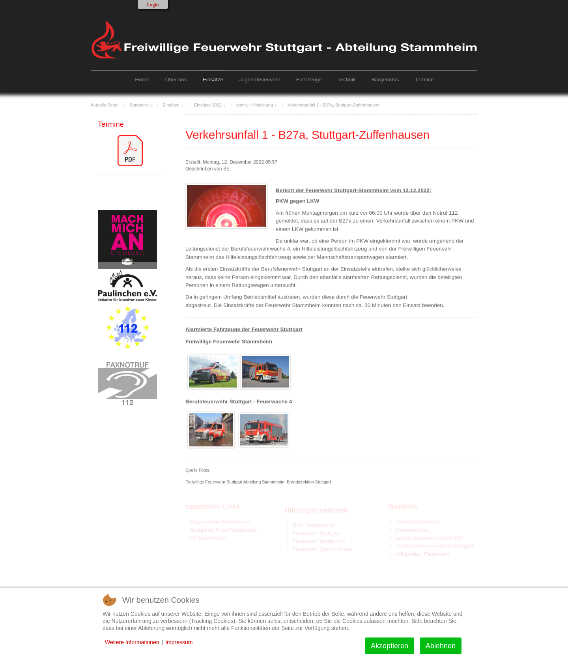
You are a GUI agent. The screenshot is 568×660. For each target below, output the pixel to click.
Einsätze (213, 79)
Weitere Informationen (132, 642)
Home (142, 79)
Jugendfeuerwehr (259, 79)
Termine (424, 79)
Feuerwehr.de (412, 530)
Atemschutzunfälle (418, 522)
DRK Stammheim (313, 526)
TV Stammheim (207, 538)
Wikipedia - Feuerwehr (423, 554)
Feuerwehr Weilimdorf (319, 542)
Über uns (176, 79)
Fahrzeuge (309, 79)
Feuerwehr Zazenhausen (322, 550)
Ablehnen (441, 646)
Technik (347, 79)
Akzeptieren (389, 646)
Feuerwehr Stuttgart (316, 533)
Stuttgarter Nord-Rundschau (222, 530)
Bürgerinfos (385, 79)
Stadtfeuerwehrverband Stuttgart (435, 546)
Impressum (178, 642)
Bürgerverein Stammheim (219, 522)
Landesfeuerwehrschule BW (429, 538)
